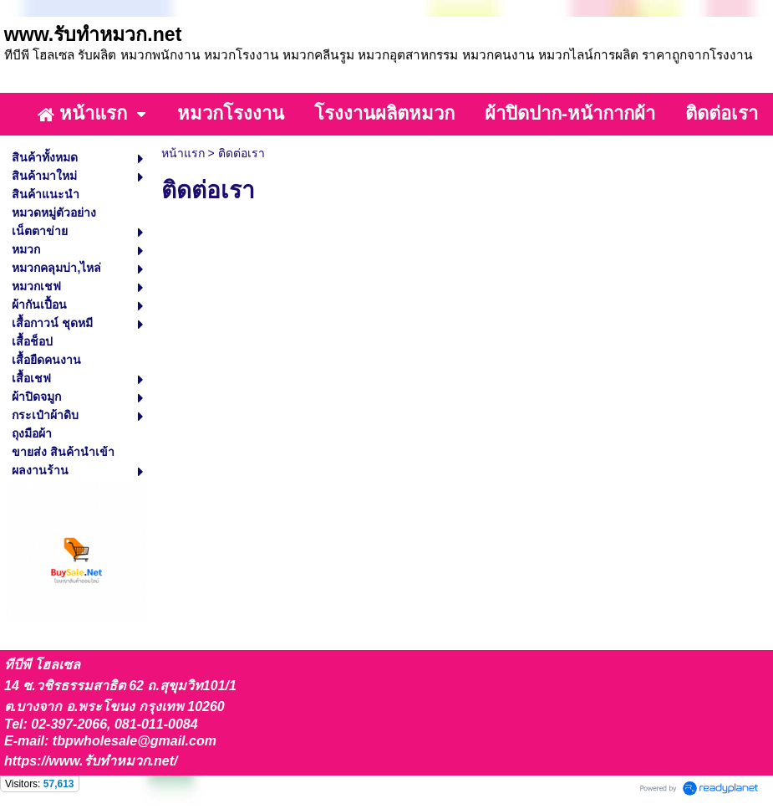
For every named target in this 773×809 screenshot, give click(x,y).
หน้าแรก (183, 153)
